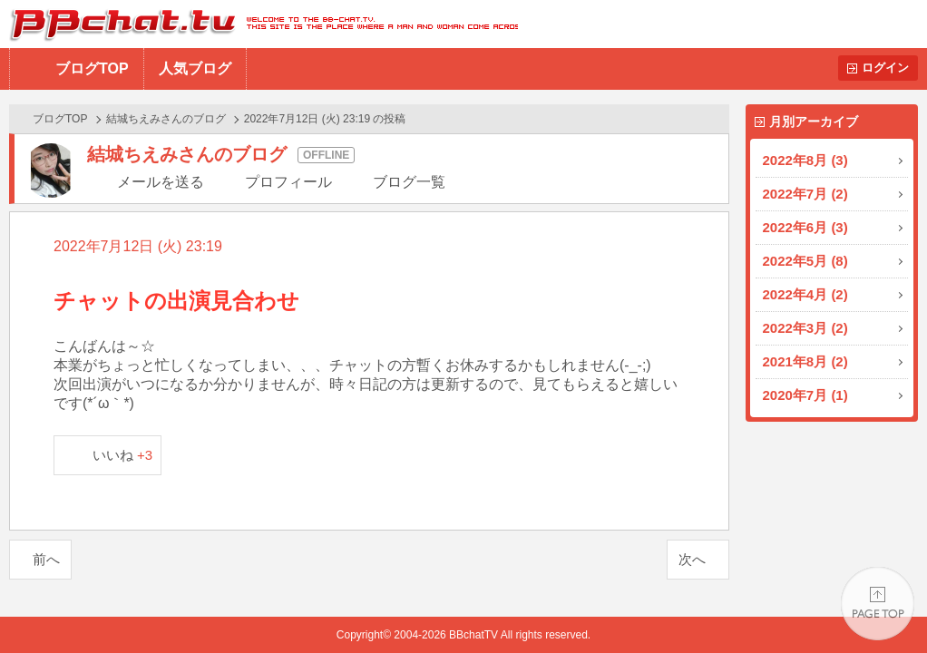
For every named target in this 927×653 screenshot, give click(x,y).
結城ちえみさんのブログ (166, 118)
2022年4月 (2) (805, 294)
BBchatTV (259, 24)
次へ (692, 559)
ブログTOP (92, 68)
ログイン (885, 67)
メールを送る (160, 182)
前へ (46, 559)
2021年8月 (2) (805, 361)
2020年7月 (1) (805, 395)
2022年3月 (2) (805, 328)
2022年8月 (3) (805, 160)
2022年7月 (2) (805, 193)
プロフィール (288, 182)
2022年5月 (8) (805, 260)
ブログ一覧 (409, 182)
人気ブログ (195, 68)
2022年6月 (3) (805, 227)
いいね (123, 455)
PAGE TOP (877, 603)
